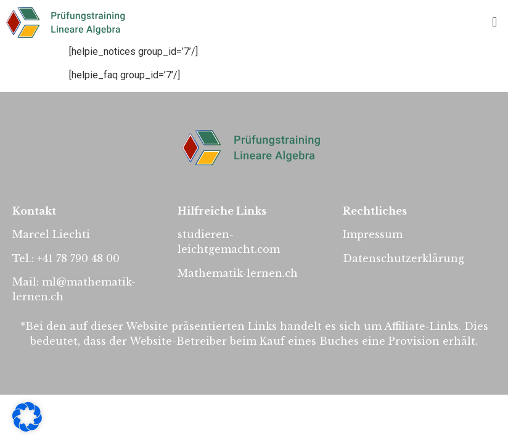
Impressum (373, 234)
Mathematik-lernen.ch (238, 273)
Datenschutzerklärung (403, 258)
